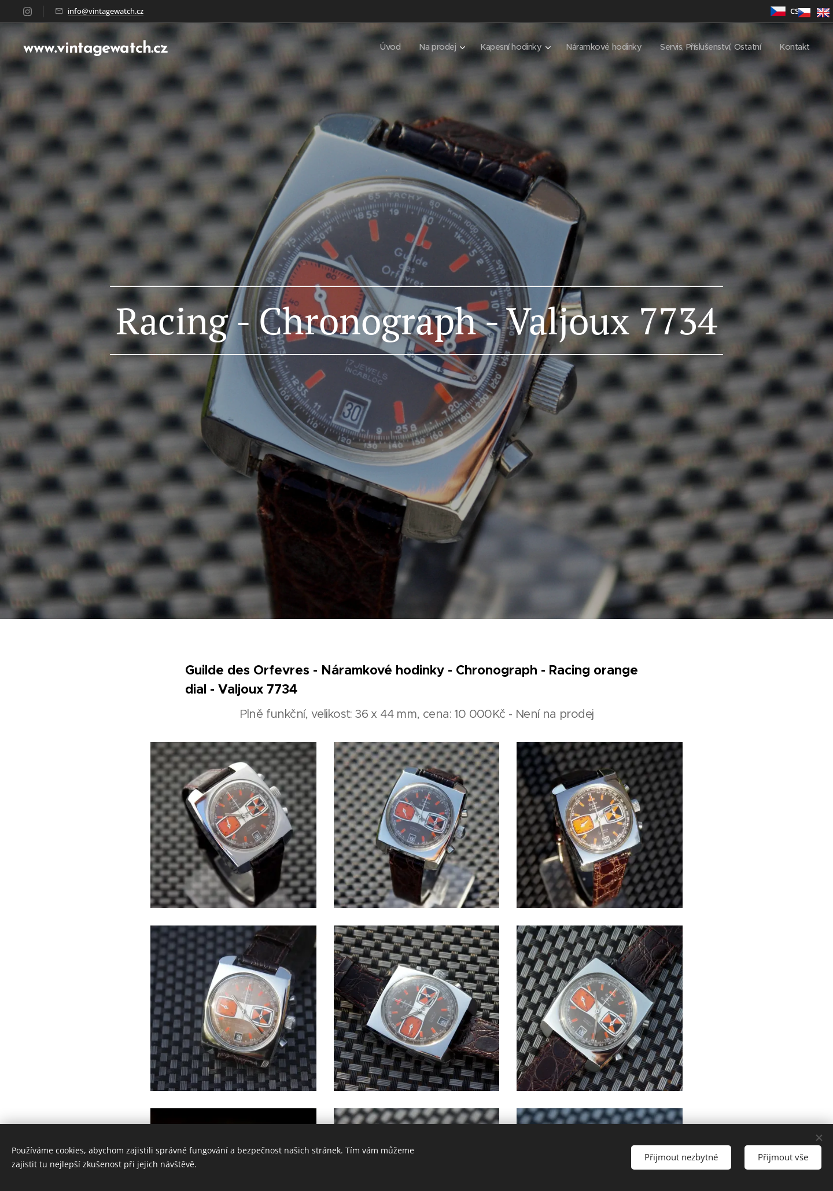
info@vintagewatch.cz (105, 11)
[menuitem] (372, 46)
